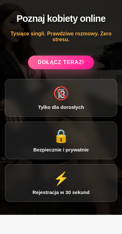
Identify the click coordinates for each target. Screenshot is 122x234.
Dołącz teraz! (61, 62)
